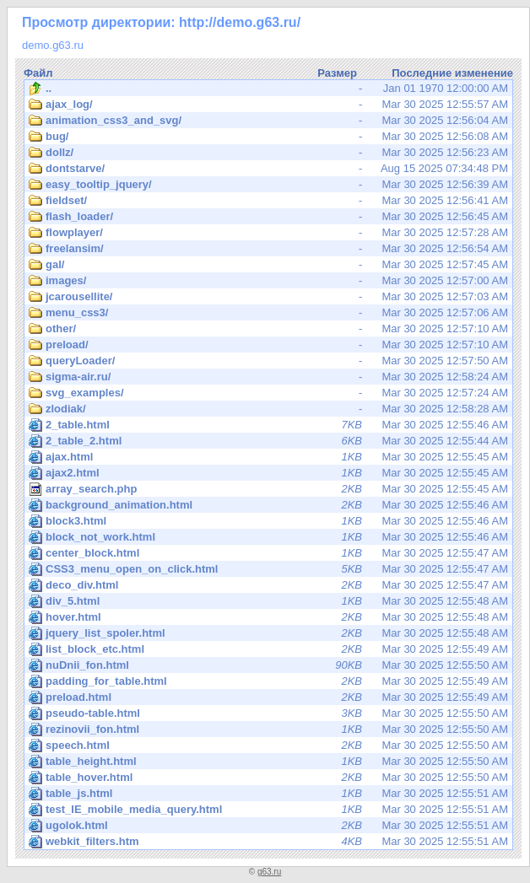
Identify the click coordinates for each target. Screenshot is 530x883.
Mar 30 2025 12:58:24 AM (268, 377)
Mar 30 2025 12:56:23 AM (268, 152)
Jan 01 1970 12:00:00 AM (268, 88)
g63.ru (269, 871)
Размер (337, 73)
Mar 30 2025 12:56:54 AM (268, 249)
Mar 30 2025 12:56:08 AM (268, 136)
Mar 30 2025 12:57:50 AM (268, 361)
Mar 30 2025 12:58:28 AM (268, 409)
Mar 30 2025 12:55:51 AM (268, 793)
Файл (38, 73)
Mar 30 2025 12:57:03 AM (268, 297)
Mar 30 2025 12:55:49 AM (268, 649)
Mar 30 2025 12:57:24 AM (268, 393)
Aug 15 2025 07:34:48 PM (268, 168)
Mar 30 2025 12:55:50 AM (268, 665)
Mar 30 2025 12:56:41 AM (268, 200)
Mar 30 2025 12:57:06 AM (268, 313)
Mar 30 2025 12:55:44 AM (268, 441)
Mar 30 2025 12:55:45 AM (268, 457)
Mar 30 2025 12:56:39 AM (268, 184)
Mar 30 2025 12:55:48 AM (268, 601)
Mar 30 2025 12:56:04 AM (268, 120)
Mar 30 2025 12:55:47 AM (268, 553)
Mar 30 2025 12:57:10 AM (268, 329)
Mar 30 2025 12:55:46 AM (268, 425)
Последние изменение (452, 73)
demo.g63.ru (53, 45)
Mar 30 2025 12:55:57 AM (268, 104)
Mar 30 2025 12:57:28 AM (268, 233)
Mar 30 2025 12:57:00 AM (268, 281)
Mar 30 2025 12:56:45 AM (268, 216)
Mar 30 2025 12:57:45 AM (268, 265)
